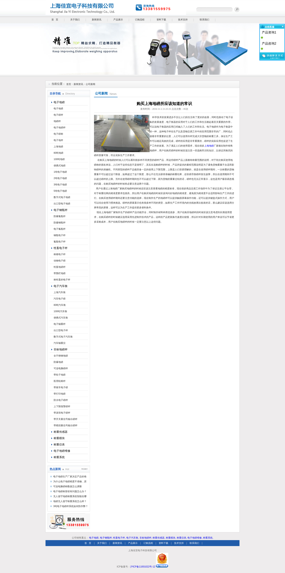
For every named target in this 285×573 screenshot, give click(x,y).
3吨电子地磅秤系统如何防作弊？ (70, 506)
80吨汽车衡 (60, 305)
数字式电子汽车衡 (63, 336)
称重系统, (208, 537)
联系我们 (204, 19)
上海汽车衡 (60, 292)
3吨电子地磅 (60, 184)
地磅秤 (57, 121)
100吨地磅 (59, 159)
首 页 (54, 19)
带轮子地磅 (60, 374)
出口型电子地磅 (62, 203)
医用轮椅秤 (60, 381)
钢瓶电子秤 (60, 235)
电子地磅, (94, 537)
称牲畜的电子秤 (62, 279)
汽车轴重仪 (60, 343)
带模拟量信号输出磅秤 (65, 425)
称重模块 (59, 438)
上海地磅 (58, 146)
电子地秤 (58, 140)
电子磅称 (58, 134)
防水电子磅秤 (61, 400)
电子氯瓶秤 (60, 229)
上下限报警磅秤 (62, 406)
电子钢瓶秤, (106, 537)
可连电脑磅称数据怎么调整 (67, 486)
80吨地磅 (58, 153)
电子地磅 (59, 102)
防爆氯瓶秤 (60, 216)
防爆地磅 (58, 362)
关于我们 (75, 19)
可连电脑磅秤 (61, 368)
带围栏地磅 (60, 273)
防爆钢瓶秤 (60, 222)
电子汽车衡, (132, 537)
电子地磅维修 (62, 450)
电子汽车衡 (60, 286)
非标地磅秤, (146, 537)
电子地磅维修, (194, 537)
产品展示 (118, 19)
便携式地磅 (60, 165)
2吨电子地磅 (60, 178)
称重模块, (171, 537)
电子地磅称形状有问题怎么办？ (69, 491)
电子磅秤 (58, 114)
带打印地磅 (60, 393)
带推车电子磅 (61, 387)
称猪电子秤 (60, 254)
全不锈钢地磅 (61, 355)
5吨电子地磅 (60, 191)
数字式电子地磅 (62, 197)
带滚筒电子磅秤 (62, 412)
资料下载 (161, 19)
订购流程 (139, 19)
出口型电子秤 (61, 330)
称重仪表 (59, 444)
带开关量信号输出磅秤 (65, 419)
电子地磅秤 (60, 127)
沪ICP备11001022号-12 (142, 566)
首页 (68, 84)
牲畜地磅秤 (60, 267)
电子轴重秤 (60, 324)
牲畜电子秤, (119, 537)
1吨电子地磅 (60, 172)
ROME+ (85, 469)
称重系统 (59, 457)
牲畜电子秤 (60, 248)
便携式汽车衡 (61, 317)
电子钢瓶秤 (60, 210)
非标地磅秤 (60, 349)
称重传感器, (159, 537)
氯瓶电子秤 (60, 241)
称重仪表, (182, 537)
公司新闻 (90, 84)
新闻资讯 (96, 19)
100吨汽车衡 (60, 311)
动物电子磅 (60, 260)
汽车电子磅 (60, 298)
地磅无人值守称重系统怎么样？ (69, 501)
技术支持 (183, 19)
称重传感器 (60, 431)
